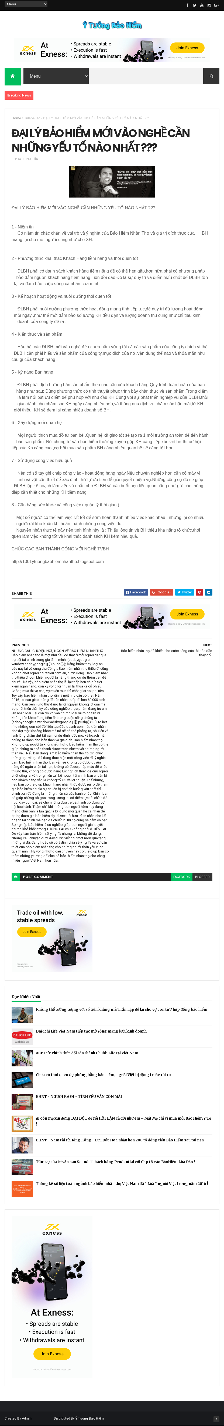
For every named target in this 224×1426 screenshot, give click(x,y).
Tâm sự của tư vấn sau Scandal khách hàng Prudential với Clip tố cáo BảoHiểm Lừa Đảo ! (115, 1162)
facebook (181, 877)
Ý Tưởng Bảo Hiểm (89, 1418)
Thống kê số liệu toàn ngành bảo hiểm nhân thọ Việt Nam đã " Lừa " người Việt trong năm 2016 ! (122, 1183)
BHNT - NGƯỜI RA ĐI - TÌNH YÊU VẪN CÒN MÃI (79, 1096)
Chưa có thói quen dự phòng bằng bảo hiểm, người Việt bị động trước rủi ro (103, 1075)
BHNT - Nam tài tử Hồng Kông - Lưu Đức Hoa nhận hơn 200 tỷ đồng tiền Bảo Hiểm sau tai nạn (120, 1140)
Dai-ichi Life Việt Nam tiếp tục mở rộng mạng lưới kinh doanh (91, 1031)
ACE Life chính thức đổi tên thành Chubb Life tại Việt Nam (87, 1053)
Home (16, 118)
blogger (202, 877)
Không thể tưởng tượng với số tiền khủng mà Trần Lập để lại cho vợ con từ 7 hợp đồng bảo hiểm (121, 1009)
